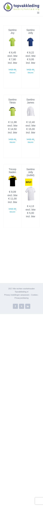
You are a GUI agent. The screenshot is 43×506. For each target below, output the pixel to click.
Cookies (34, 295)
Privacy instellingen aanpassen (16, 295)
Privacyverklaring (22, 298)
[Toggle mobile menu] (38, 13)
